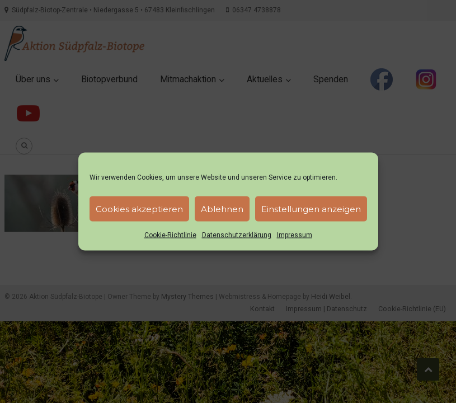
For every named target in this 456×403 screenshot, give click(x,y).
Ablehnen (222, 208)
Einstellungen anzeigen (311, 208)
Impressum (294, 235)
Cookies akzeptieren (139, 208)
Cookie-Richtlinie (170, 235)
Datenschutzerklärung (236, 235)
